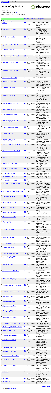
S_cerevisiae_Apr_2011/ (9, 81)
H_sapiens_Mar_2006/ (8, 207)
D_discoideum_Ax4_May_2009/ (11, 285)
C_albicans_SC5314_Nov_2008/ (11, 327)
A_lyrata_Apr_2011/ (7, 359)
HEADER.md (5, 381)
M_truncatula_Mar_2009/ (9, 168)
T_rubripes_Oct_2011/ (8, 37)
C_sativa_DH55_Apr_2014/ (10, 291)
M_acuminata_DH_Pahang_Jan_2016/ (12, 190)
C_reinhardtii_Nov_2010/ (9, 296)
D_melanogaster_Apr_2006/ (10, 278)
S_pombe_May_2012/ (8, 49)
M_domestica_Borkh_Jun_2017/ (11, 183)
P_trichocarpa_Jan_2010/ (9, 120)
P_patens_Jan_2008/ (8, 139)
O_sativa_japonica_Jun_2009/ (10, 151)
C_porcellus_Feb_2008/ (9, 301)
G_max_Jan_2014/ (7, 222)
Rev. (25, 18)
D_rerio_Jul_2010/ (7, 264)
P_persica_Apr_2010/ (8, 133)
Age (28, 18)
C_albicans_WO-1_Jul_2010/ (10, 323)
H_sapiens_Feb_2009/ (8, 212)
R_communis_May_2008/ (9, 109)
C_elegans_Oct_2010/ (8, 311)
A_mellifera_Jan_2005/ (8, 351)
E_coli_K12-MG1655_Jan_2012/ (11, 253)
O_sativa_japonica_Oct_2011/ (10, 144)
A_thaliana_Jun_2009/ (8, 340)
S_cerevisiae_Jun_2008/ (9, 78)
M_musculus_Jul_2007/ (8, 173)
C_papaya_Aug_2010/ (8, 306)
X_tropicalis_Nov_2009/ (8, 29)
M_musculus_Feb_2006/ (9, 176)
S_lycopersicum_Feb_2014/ (10, 70)
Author (32, 18)
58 (12, 12)
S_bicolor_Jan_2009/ (8, 95)
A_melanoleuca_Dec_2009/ (10, 356)
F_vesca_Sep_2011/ (8, 243)
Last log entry (40, 18)
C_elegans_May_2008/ (8, 317)
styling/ (4, 23)
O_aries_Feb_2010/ (7, 157)
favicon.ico (5, 372)
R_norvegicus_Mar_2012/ (9, 103)
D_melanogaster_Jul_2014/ (10, 271)
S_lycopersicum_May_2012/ (10, 56)
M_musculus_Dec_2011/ (9, 180)
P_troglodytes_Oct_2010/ (9, 114)
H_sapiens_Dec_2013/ (8, 217)
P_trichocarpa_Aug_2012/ (9, 127)
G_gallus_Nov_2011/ (8, 237)
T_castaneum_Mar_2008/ (9, 45)
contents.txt (5, 378)
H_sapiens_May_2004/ (8, 202)
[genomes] (5, 2)
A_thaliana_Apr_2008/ (8, 347)
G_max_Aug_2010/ (7, 229)
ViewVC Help (46, 386)
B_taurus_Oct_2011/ (8, 330)
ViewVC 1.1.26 (12, 388)
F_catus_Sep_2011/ (7, 247)
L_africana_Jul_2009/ (8, 196)
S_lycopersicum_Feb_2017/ (10, 62)
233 (16, 12)
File (2, 18)
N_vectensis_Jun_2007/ (9, 163)
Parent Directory (6, 21)
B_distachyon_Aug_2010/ (9, 335)
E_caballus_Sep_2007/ (8, 257)
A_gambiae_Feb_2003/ (8, 365)
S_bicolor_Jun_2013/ (8, 87)
